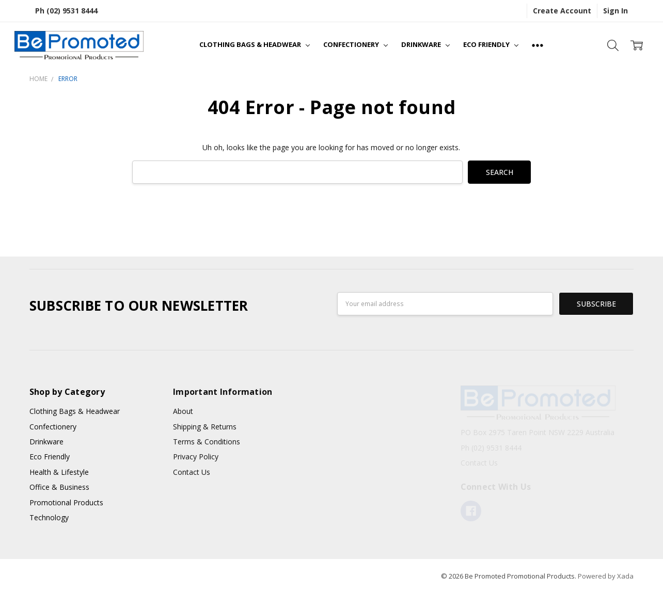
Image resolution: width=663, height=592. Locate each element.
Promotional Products (66, 502)
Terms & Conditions (206, 441)
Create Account (562, 10)
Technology (49, 517)
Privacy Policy (195, 456)
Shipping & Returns (204, 426)
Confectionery (355, 44)
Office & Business (59, 487)
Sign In (615, 10)
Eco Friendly (490, 44)
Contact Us (191, 472)
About (183, 411)
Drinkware (425, 44)
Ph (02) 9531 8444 (66, 10)
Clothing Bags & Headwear (254, 44)
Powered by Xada (606, 576)
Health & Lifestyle (59, 472)
